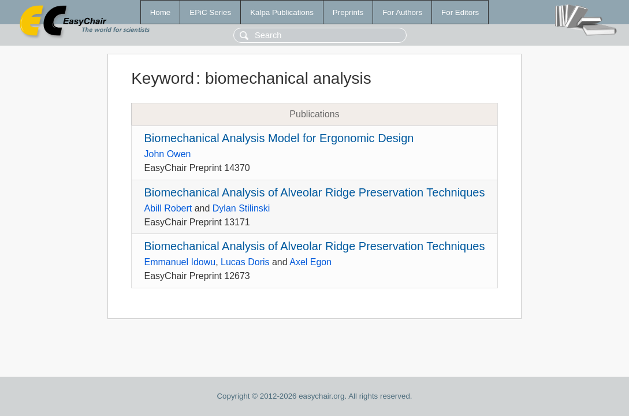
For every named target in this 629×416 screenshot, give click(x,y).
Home (160, 12)
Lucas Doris (245, 262)
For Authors (402, 12)
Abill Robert (168, 208)
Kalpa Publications (282, 12)
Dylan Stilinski (241, 208)
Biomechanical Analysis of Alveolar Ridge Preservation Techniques (314, 192)
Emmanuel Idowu (180, 262)
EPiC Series (210, 12)
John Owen (167, 154)
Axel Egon (310, 262)
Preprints (348, 12)
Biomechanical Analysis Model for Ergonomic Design (279, 138)
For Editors (460, 12)
